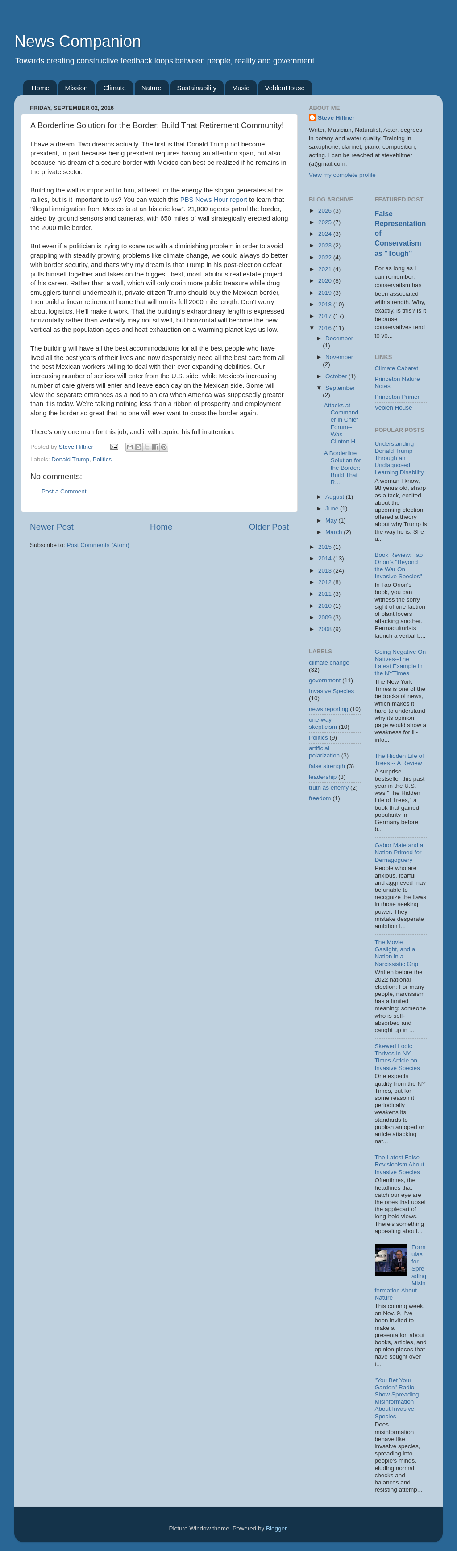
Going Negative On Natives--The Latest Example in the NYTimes (400, 662)
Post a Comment (64, 491)
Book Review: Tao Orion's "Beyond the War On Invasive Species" (399, 566)
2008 (325, 629)
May (331, 520)
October (337, 376)
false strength (327, 766)
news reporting (329, 709)
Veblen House (393, 407)
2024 (325, 233)
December (339, 338)
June (332, 508)
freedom (320, 798)
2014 (325, 558)
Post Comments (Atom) (98, 545)
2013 (325, 570)
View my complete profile (342, 174)
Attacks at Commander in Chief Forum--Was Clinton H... (342, 423)
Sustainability (196, 88)
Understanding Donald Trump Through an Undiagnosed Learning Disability (399, 458)
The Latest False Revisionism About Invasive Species (399, 1164)
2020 (325, 280)
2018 (325, 304)
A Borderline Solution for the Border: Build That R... (342, 467)
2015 (325, 546)
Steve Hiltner (336, 117)
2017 (325, 316)
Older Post (269, 526)
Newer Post (52, 526)
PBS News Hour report (213, 199)
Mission (76, 88)
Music (240, 88)
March (334, 532)
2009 (325, 617)
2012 (325, 582)
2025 (325, 222)
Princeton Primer (397, 396)
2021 (325, 269)
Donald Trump (70, 459)
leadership (323, 776)
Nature (151, 88)
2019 (325, 292)
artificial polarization (324, 752)
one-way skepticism (323, 723)
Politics (102, 459)
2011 (325, 593)
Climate (114, 88)
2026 (325, 210)
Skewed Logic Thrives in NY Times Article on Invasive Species (397, 1057)
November (339, 357)
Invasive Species (331, 691)
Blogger (276, 1528)
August (335, 496)
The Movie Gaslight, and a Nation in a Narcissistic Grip (397, 953)
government (325, 680)
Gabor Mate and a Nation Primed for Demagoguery (399, 852)
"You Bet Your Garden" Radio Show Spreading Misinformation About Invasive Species (397, 1398)
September (340, 388)
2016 (325, 328)
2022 (325, 257)
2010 (325, 605)
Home (41, 88)
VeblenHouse (285, 88)
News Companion (77, 41)
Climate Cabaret (397, 368)
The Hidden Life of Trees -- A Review (399, 759)
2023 (325, 245)
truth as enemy (329, 787)
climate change (329, 662)
